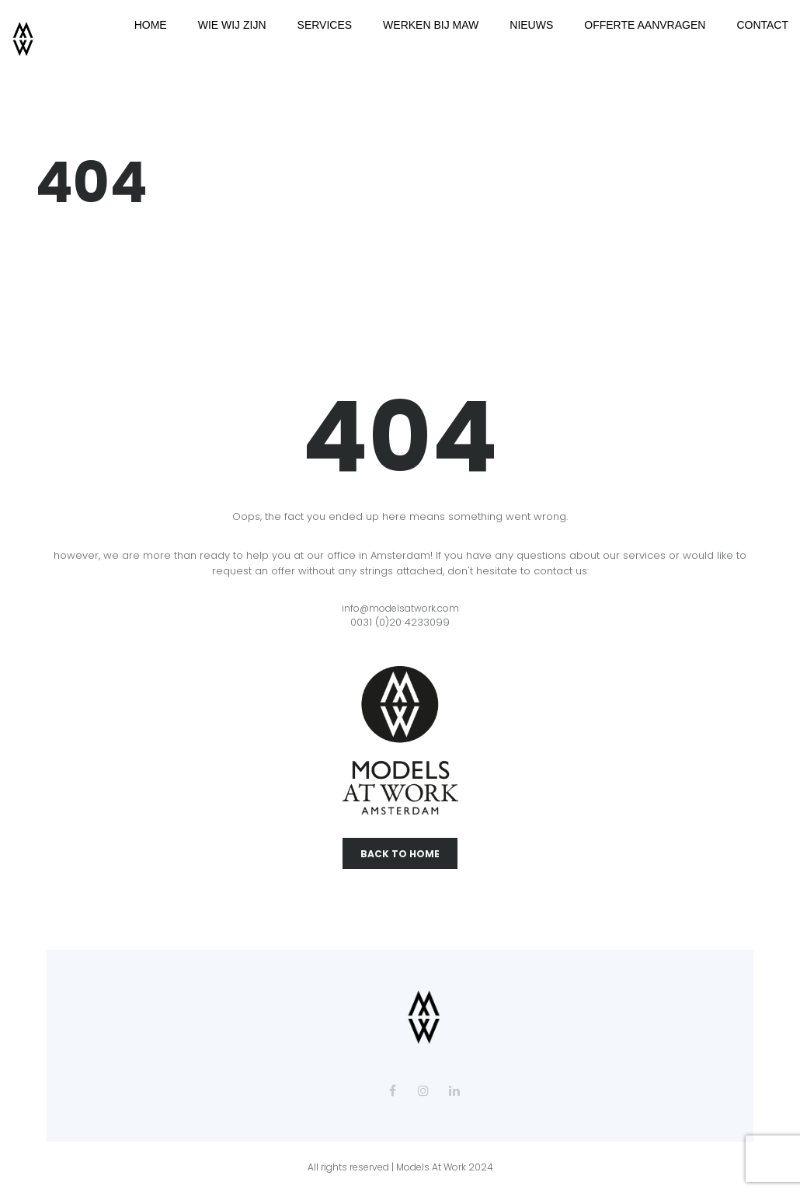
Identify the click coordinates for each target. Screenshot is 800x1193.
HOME (150, 25)
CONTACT (762, 25)
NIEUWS (531, 25)
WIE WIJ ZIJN (232, 25)
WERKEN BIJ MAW (430, 25)
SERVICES (325, 25)
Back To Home (400, 853)
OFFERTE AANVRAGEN (644, 25)
